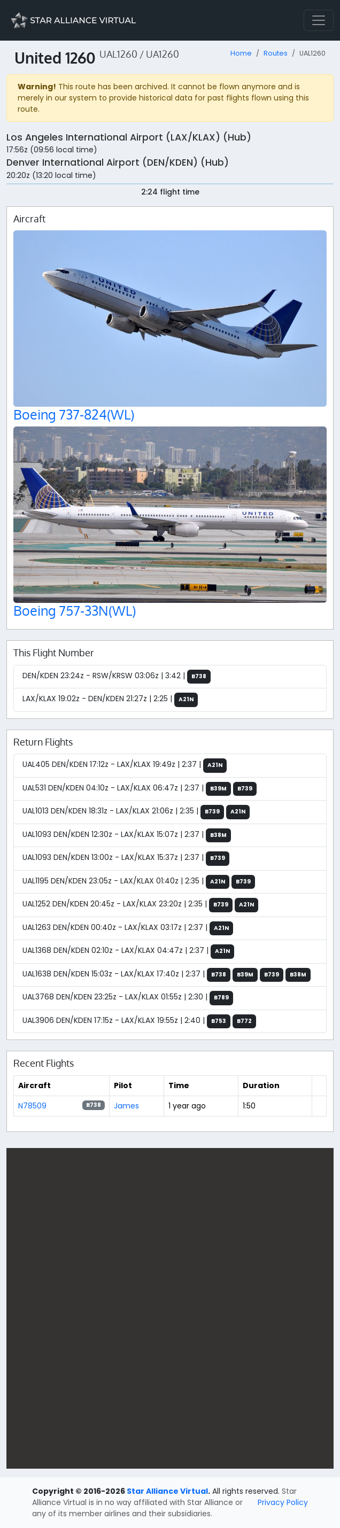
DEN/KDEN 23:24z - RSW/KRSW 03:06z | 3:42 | (116, 677)
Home (241, 53)
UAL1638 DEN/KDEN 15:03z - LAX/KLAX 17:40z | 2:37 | (166, 975)
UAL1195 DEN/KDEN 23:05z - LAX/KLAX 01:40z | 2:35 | (138, 882)
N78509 (32, 1105)
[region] (170, 1308)
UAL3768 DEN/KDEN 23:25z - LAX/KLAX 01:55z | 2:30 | (127, 998)
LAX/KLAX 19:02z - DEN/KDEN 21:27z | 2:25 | (110, 700)
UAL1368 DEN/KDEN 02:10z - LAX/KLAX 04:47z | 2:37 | (128, 951)
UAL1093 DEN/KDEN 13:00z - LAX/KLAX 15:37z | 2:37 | (125, 858)
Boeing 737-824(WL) (73, 414)
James (126, 1105)
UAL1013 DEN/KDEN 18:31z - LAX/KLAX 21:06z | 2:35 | (136, 812)
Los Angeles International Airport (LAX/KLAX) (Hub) (128, 137)
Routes (276, 53)
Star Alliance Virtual (167, 1491)
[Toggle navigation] (319, 20)
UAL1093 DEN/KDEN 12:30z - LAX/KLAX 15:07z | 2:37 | (126, 835)
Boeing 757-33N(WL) (74, 610)
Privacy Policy (283, 1502)
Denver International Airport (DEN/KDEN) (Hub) (117, 162)
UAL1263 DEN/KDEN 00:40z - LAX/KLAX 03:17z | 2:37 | (127, 928)
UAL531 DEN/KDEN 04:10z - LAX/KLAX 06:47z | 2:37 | (139, 789)
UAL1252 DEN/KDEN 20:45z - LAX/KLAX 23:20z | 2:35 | (140, 905)
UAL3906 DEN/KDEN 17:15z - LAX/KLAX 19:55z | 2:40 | (139, 1021)
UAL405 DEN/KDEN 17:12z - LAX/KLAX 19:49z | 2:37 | (124, 765)
